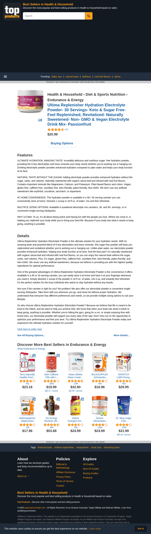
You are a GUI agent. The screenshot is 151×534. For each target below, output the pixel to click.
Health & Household (64, 94)
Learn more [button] (95, 528)
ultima (117, 76)
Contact (60, 485)
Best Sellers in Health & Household (48, 4)
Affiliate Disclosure (65, 472)
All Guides (88, 464)
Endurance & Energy (65, 100)
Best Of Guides (91, 468)
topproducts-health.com (34, 508)
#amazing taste (112, 447)
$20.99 (52, 134)
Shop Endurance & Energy (31, 348)
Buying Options (62, 143)
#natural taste (45, 447)
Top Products (24, 502)
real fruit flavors (103, 76)
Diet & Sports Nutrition (105, 94)
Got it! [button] (141, 528)
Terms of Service (65, 481)
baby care (57, 76)
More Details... (122, 335)
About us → (23, 476)
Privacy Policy (63, 476)
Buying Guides (90, 473)
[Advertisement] (75, 47)
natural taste (72, 76)
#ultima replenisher (64, 447)
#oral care (96, 447)
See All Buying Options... (31, 335)
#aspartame (82, 447)
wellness (86, 76)
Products (87, 477)
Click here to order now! (29, 329)
